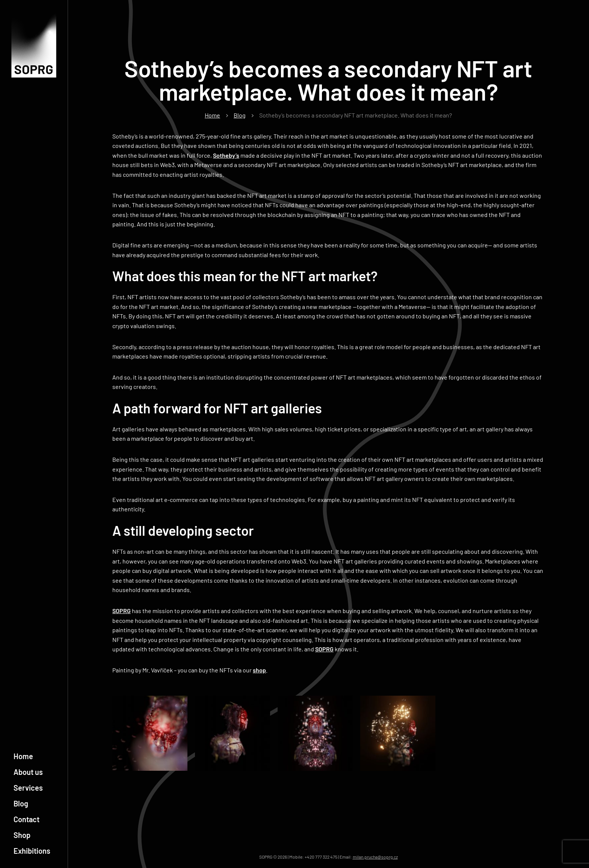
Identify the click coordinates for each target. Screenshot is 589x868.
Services (28, 787)
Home (23, 756)
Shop (22, 834)
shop (259, 670)
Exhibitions (32, 850)
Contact (26, 819)
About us (28, 771)
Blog (21, 803)
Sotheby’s (226, 155)
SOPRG (121, 610)
